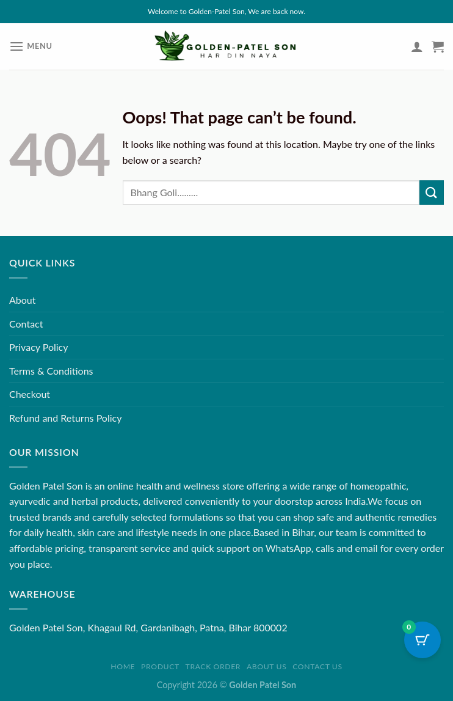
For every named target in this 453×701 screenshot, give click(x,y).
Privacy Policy (38, 347)
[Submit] (431, 192)
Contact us (317, 666)
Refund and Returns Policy (65, 418)
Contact (26, 323)
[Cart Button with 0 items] (422, 640)
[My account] (417, 46)
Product (160, 666)
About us (267, 666)
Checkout (29, 394)
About (22, 300)
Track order (213, 666)
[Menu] (31, 46)
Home (123, 666)
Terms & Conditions (51, 370)
